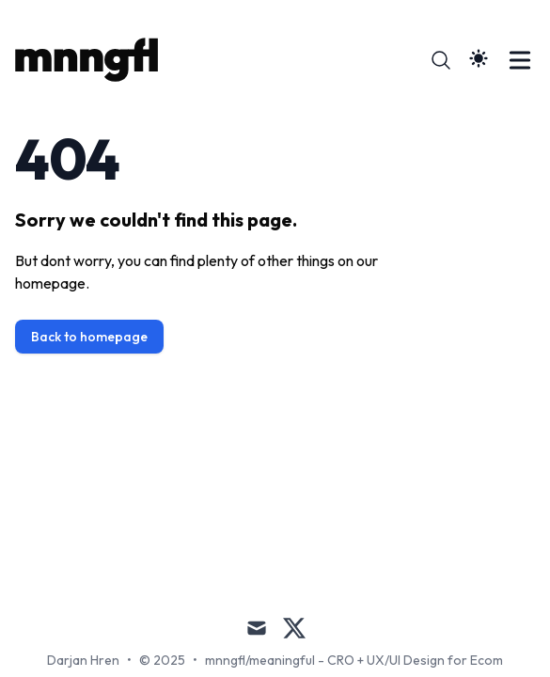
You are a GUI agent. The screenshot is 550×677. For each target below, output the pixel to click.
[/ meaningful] (92, 60)
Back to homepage (89, 336)
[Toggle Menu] (520, 60)
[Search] (441, 60)
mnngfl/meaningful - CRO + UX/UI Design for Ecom (354, 660)
